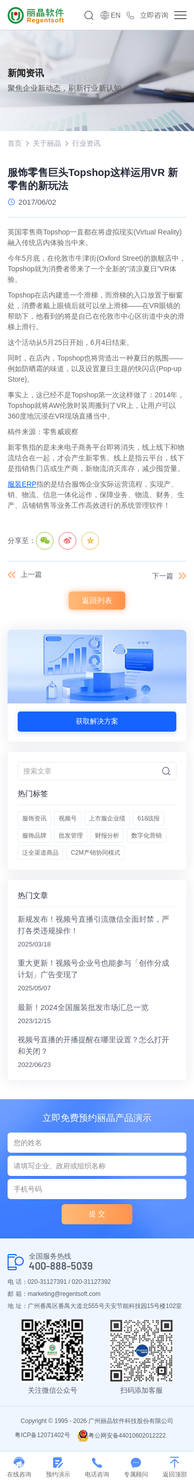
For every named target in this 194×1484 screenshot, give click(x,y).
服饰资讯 (34, 818)
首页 (15, 143)
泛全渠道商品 (40, 852)
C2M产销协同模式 (95, 852)
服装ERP (22, 484)
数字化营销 (146, 835)
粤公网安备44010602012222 (121, 1435)
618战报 (148, 818)
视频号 (68, 818)
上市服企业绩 (107, 818)
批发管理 (71, 835)
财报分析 (107, 835)
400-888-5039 (61, 1266)
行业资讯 (86, 143)
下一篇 (162, 576)
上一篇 (31, 574)
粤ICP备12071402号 (42, 1435)
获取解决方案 (97, 721)
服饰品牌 (34, 835)
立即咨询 (154, 15)
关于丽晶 (47, 143)
